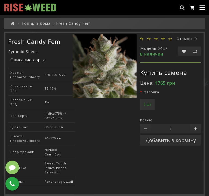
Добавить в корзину (170, 140)
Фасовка (151, 92)
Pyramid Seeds (23, 51)
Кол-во (146, 120)
